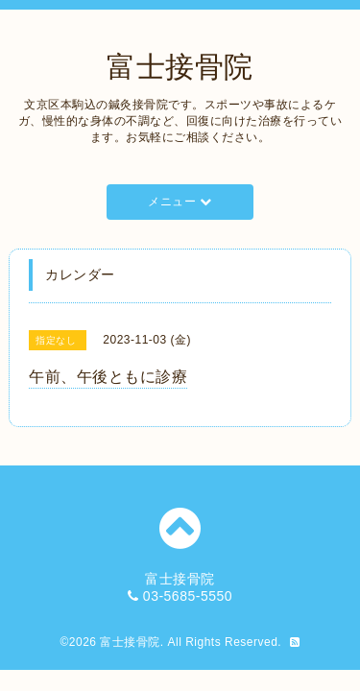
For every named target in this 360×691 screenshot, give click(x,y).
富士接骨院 (180, 67)
